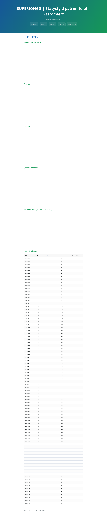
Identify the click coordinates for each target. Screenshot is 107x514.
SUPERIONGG (32, 37)
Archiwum (43, 24)
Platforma (61, 24)
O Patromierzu (72, 24)
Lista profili (34, 24)
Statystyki (52, 24)
